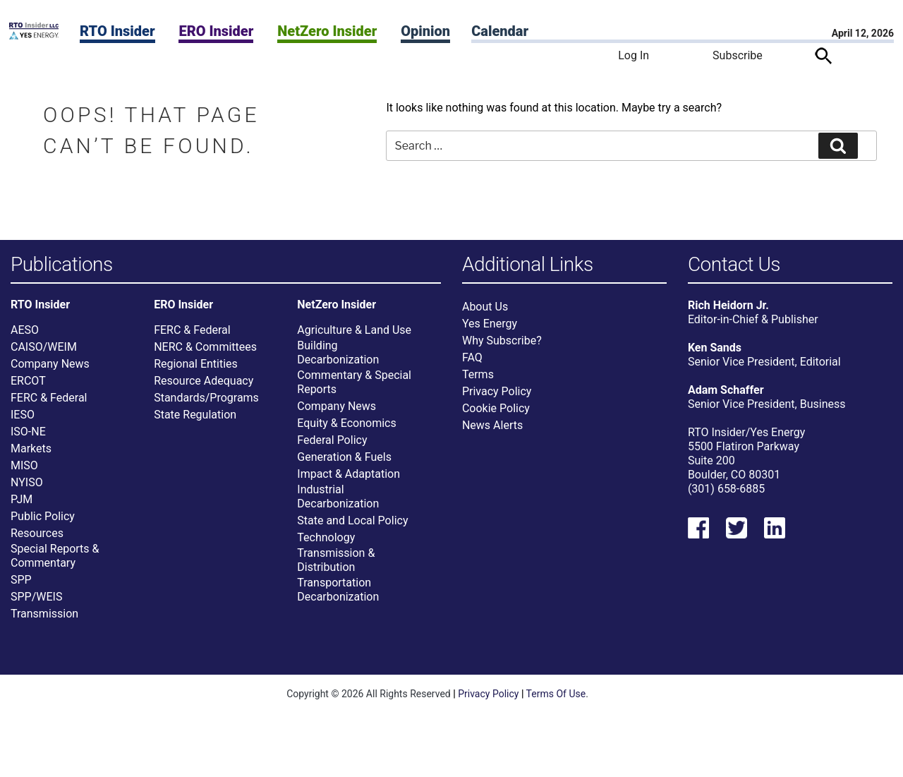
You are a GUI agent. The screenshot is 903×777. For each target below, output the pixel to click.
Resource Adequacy (203, 387)
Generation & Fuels (344, 463)
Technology (326, 543)
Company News (50, 370)
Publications (62, 265)
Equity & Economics (346, 429)
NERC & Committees (205, 353)
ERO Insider (215, 31)
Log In (633, 55)
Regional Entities (196, 370)
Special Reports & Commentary (55, 562)
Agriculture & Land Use (354, 336)
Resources (37, 539)
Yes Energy (489, 330)
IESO (23, 421)
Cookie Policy (496, 414)
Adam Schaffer (726, 396)
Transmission (44, 620)
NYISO (27, 488)
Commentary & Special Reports (354, 388)
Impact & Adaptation (348, 480)
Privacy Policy (497, 397)
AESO (25, 336)
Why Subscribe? (502, 347)
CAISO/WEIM (44, 353)
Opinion (425, 31)
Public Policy (43, 522)
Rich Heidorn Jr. (728, 311)
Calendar (499, 31)
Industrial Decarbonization (338, 503)
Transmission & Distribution (336, 566)
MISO (24, 471)
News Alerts (492, 431)
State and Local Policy (352, 527)
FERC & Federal (49, 404)
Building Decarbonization (338, 359)
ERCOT (28, 387)
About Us (485, 313)
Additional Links (527, 265)
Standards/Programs (206, 404)
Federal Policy (332, 446)
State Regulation (195, 421)
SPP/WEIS (36, 603)
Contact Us (734, 265)
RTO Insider (117, 31)
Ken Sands (714, 354)
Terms (478, 380)
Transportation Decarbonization (338, 596)
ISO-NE (28, 438)
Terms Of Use (556, 700)
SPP (21, 586)
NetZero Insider (327, 31)
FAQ (472, 364)
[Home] (34, 35)
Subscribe (738, 55)
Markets (31, 455)
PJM (21, 505)
